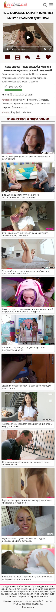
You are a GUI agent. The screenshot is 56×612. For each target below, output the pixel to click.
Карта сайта (28, 607)
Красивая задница (23, 103)
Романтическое (19, 107)
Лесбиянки (7, 103)
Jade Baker (26, 112)
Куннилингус (19, 100)
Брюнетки (32, 100)
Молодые (43, 100)
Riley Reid (15, 112)
